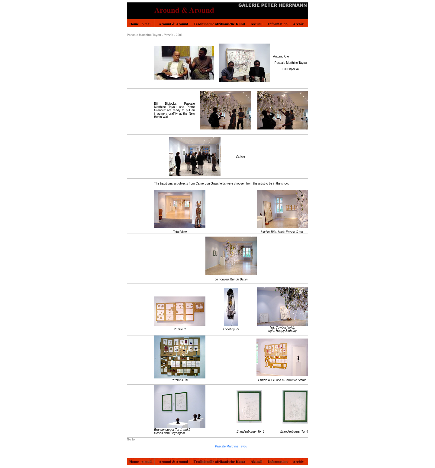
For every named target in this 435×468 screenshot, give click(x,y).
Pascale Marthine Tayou (231, 446)
